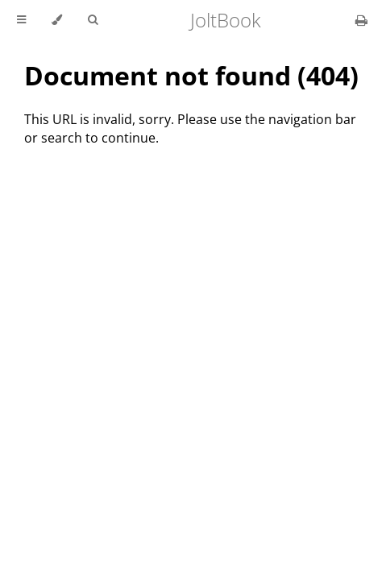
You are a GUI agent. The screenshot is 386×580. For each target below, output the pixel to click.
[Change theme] (57, 20)
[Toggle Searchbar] (92, 20)
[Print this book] (361, 20)
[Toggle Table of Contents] (21, 20)
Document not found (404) (191, 75)
